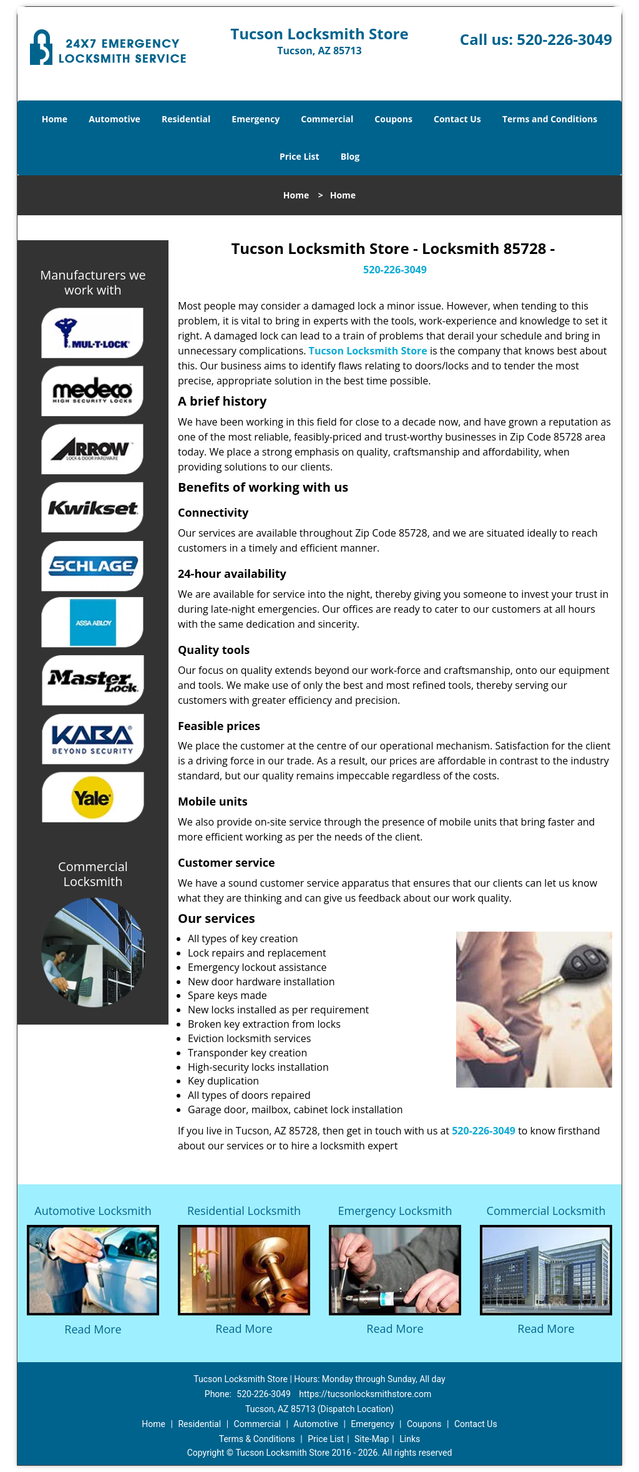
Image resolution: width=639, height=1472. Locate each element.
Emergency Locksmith (395, 1210)
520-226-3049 (564, 39)
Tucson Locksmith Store (368, 351)
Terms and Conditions (549, 119)
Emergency (256, 119)
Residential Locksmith (244, 1210)
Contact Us (457, 119)
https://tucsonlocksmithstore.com (365, 1394)
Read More (92, 1329)
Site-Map (371, 1439)
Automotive (114, 119)
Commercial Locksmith (546, 1210)
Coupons (393, 119)
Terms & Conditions (257, 1439)
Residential (186, 119)
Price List (300, 156)
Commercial (327, 119)
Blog (350, 156)
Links (409, 1439)
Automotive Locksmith (92, 1210)
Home (54, 119)
